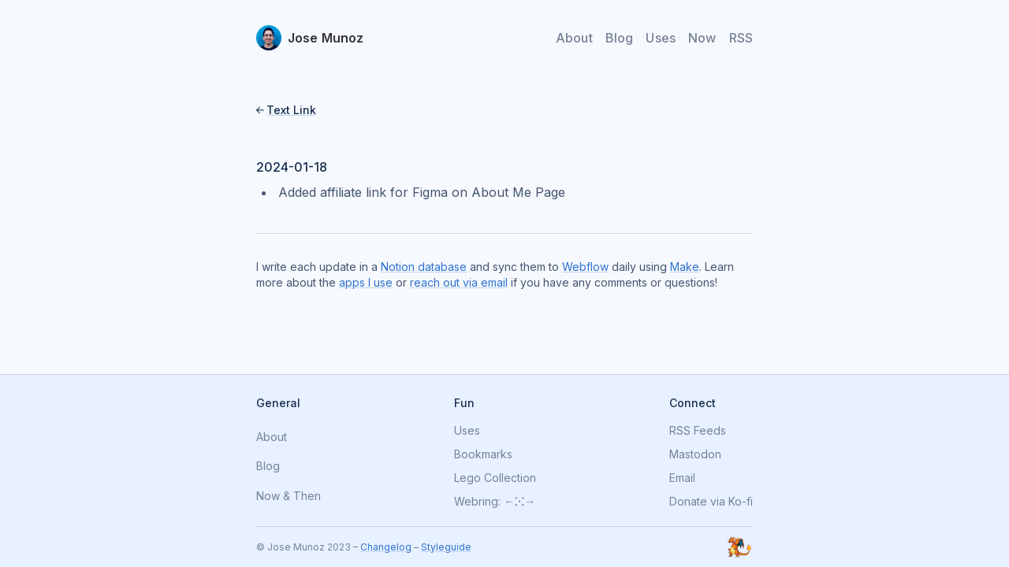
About (574, 38)
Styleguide (446, 547)
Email (682, 478)
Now (702, 38)
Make (684, 266)
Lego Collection (495, 478)
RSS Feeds (697, 430)
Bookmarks (483, 454)
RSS (741, 38)
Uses (661, 38)
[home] (310, 37)
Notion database (424, 266)
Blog (619, 38)
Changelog (385, 547)
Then (307, 496)
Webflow (585, 266)
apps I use (366, 282)
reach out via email (459, 282)
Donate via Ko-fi (711, 501)
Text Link (291, 110)
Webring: (477, 501)
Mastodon (695, 454)
